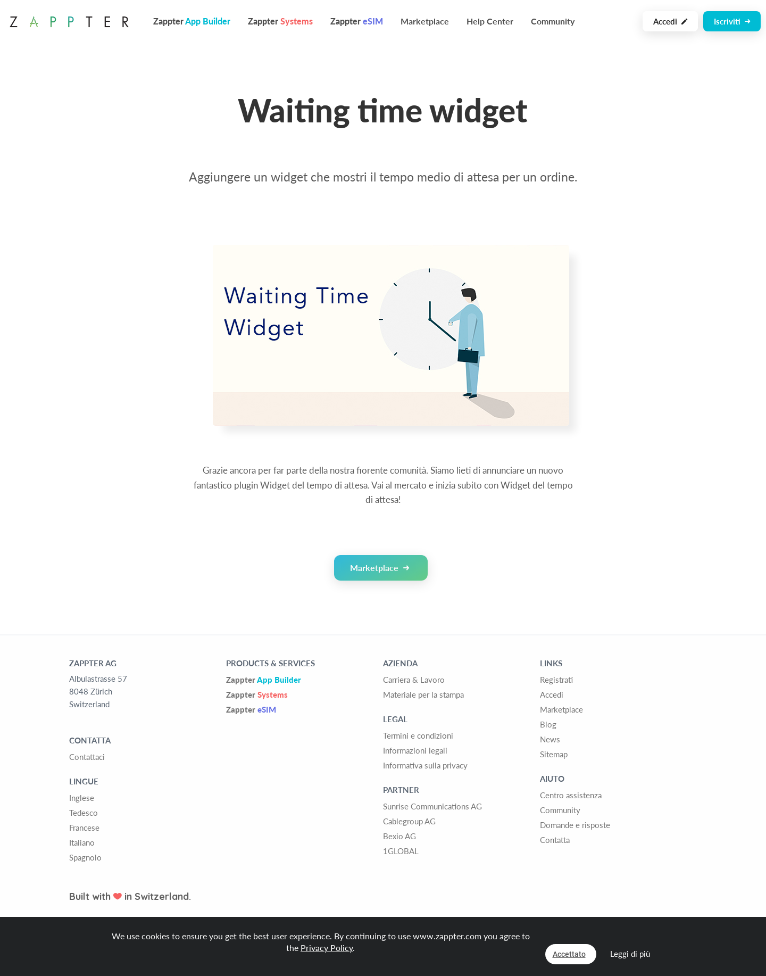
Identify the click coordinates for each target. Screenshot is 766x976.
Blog (548, 724)
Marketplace (425, 21)
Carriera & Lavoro (414, 679)
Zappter (263, 679)
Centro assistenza (571, 795)
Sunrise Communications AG (432, 806)
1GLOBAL (401, 851)
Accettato (569, 954)
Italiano (82, 842)
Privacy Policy (327, 947)
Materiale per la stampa (423, 694)
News (550, 739)
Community (552, 21)
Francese (84, 827)
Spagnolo (85, 857)
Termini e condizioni (418, 735)
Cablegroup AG (409, 821)
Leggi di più (630, 953)
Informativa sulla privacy (425, 765)
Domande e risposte (575, 825)
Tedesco (83, 812)
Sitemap (554, 754)
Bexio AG (399, 836)
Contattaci (87, 757)
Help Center (490, 21)
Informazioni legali (415, 750)
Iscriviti (732, 21)
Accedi (670, 21)
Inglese (81, 798)
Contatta (555, 840)
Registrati (556, 679)
